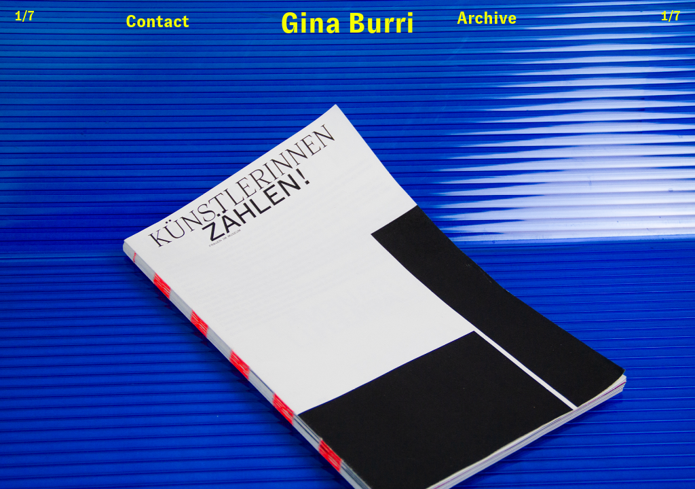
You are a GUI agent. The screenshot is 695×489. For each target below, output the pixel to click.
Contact (157, 21)
